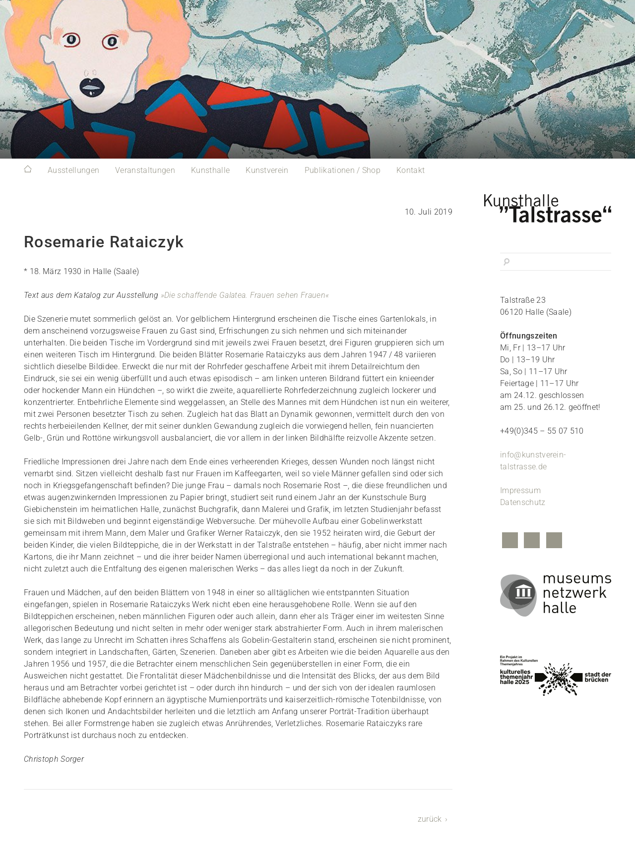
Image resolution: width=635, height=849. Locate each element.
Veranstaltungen (145, 170)
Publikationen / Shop (343, 170)
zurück (430, 819)
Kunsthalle (210, 170)
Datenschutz (523, 502)
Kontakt (410, 170)
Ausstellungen (73, 170)
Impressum (520, 490)
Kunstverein (267, 170)
